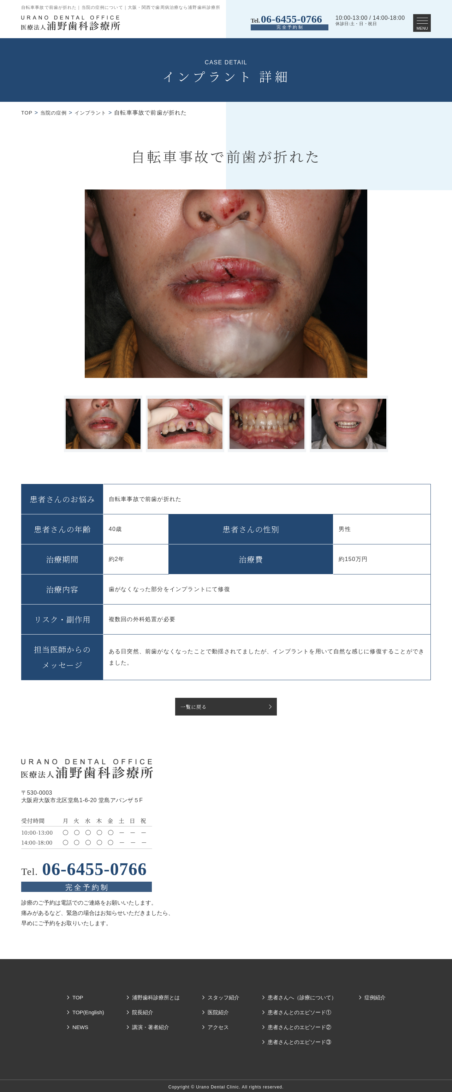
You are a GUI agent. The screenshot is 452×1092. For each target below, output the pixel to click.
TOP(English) (88, 1009)
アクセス (218, 1024)
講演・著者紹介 (150, 1024)
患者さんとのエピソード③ (299, 1039)
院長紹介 (142, 1009)
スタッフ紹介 (223, 995)
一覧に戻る (195, 706)
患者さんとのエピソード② (299, 1024)
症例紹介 (375, 995)
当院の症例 (57, 113)
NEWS (80, 1024)
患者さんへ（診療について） (302, 995)
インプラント (98, 113)
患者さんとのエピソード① (299, 1009)
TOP (27, 113)
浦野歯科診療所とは (156, 995)
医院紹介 (218, 1009)
